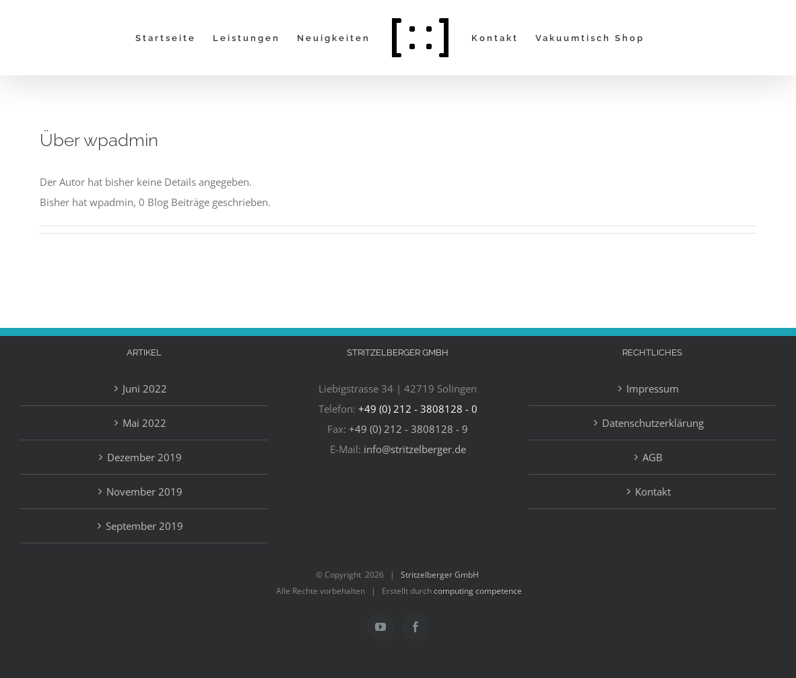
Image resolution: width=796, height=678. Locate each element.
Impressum (652, 388)
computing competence (478, 591)
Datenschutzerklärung (653, 423)
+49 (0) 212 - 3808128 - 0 (417, 408)
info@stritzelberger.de (415, 449)
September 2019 (144, 526)
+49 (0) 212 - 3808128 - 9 (408, 429)
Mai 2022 (144, 423)
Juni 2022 (145, 388)
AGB (652, 457)
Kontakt (653, 491)
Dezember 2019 (144, 457)
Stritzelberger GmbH (440, 574)
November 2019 (144, 491)
